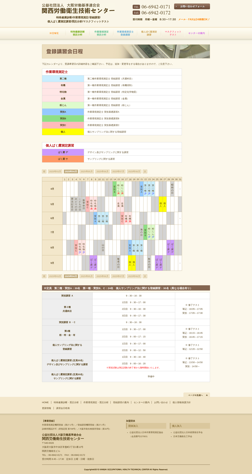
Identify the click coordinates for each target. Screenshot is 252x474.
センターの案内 (142, 402)
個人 (161, 204)
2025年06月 (102, 171)
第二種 (145, 189)
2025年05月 (87, 171)
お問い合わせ (161, 402)
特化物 (91, 204)
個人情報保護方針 (182, 402)
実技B (114, 189)
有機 (126, 219)
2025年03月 (55, 171)
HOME (45, 402)
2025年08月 (134, 171)
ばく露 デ (168, 248)
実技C (87, 205)
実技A (141, 189)
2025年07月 (118, 171)
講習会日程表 (63, 408)
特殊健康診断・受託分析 (66, 402)
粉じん (118, 189)
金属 (118, 204)
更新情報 (46, 408)
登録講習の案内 (121, 402)
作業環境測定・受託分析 (95, 402)
